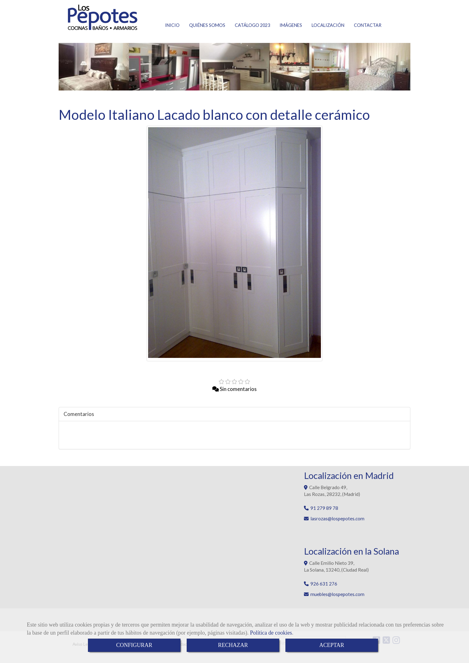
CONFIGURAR (134, 645)
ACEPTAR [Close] (331, 645)
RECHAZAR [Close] (233, 645)
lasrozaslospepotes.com (337, 518)
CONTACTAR (367, 25)
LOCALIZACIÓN (328, 25)
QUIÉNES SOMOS (207, 25)
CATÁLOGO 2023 (252, 25)
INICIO (172, 25)
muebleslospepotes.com (337, 594)
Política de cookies (271, 633)
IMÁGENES (291, 25)
